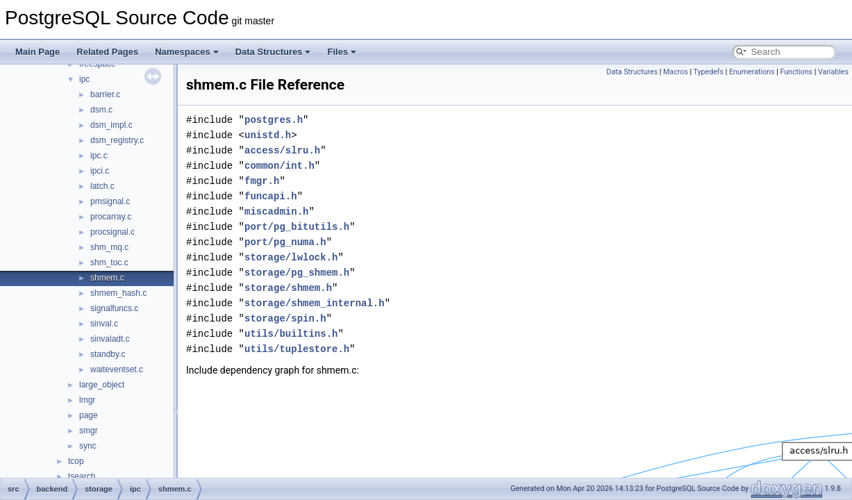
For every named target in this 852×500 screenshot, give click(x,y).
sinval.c (104, 323)
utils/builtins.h (290, 333)
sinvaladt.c (110, 339)
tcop (76, 461)
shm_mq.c (109, 247)
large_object (101, 385)
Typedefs (709, 71)
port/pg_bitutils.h (296, 226)
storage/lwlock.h (290, 257)
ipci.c (99, 171)
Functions (796, 71)
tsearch (81, 476)
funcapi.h (270, 196)
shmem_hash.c (118, 293)
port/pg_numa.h (285, 242)
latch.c (102, 186)
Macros (675, 71)
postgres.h (273, 119)
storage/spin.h (285, 318)
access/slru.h (282, 150)
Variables (833, 71)
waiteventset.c (116, 369)
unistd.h (267, 135)
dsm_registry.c (117, 140)
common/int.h (279, 165)
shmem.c (107, 278)
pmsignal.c (110, 201)
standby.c (107, 354)
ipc (84, 79)
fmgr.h (261, 181)
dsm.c (101, 110)
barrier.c (105, 94)
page (88, 415)
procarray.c (110, 217)
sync (88, 446)
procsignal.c (112, 232)
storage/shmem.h (288, 287)
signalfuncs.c (114, 308)
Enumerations (752, 71)
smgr (88, 430)
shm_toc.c (109, 262)
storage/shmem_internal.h (314, 303)
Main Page (37, 52)
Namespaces (187, 52)
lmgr (87, 400)
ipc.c (99, 155)
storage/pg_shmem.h (296, 272)
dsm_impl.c (111, 125)
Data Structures (273, 52)
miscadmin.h (276, 211)
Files (341, 52)
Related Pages (107, 52)
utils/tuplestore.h (296, 349)
